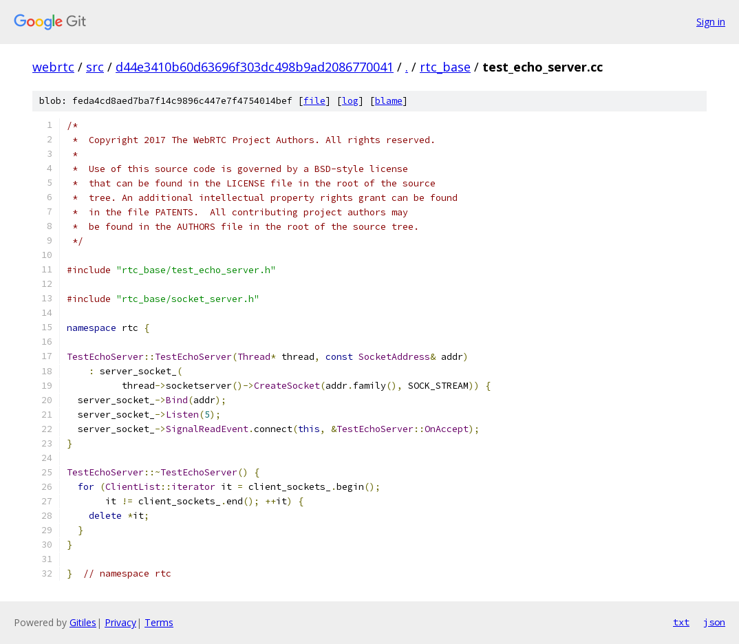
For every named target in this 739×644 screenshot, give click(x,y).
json (714, 622)
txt (681, 622)
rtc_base (445, 66)
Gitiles (82, 622)
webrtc (53, 66)
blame (389, 101)
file (314, 101)
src (95, 66)
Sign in (710, 21)
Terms (158, 622)
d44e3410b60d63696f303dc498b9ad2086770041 (255, 66)
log (350, 101)
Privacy (120, 622)
